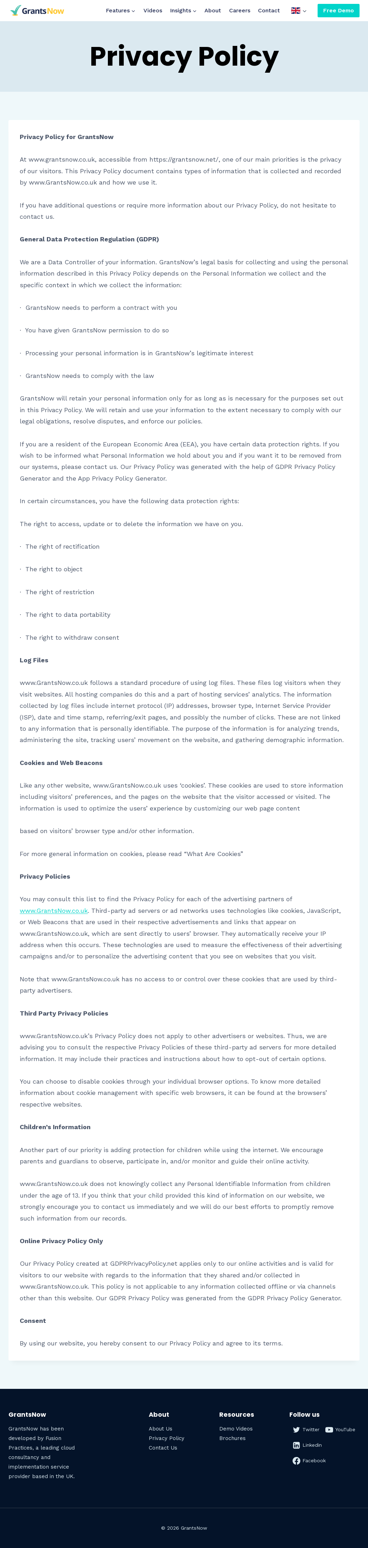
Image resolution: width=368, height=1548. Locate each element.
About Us (160, 1429)
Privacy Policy (166, 1438)
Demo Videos (236, 1429)
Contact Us (163, 1448)
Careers (239, 10)
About (212, 10)
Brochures (232, 1438)
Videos (152, 10)
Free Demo (338, 10)
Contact (269, 10)
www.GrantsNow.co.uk (54, 910)
